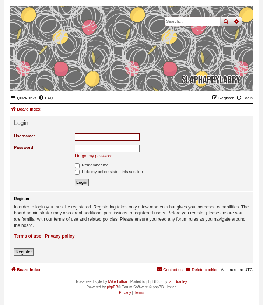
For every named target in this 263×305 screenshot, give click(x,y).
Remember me (92, 165)
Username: (24, 136)
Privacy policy (60, 236)
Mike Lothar (117, 282)
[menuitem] (45, 98)
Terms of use (27, 236)
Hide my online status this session (109, 171)
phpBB (112, 287)
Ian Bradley (177, 282)
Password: (24, 147)
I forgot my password (93, 156)
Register (23, 252)
